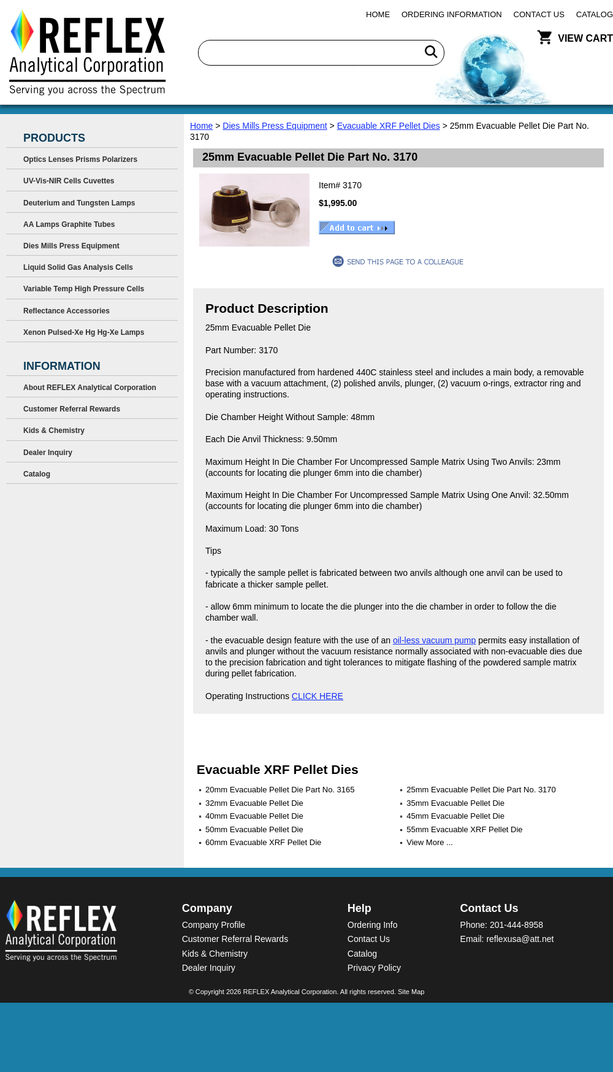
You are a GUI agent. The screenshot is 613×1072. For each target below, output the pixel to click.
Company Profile (214, 925)
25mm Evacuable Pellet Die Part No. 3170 (481, 789)
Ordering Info (373, 925)
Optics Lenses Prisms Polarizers (80, 159)
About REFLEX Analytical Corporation (89, 387)
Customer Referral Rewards (71, 409)
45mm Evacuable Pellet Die (455, 816)
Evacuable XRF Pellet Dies (388, 126)
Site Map (411, 991)
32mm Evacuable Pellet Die (254, 803)
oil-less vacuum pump (434, 640)
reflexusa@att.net (520, 939)
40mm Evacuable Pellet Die (254, 816)
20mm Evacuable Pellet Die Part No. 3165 (280, 789)
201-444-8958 (516, 925)
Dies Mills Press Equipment (275, 126)
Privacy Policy (374, 968)
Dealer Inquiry (47, 452)
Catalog (594, 14)
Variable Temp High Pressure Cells (83, 289)
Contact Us (539, 14)
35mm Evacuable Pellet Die (455, 803)
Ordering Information (452, 14)
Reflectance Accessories (66, 311)
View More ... (429, 842)
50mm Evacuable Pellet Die (254, 829)
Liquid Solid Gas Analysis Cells (78, 267)
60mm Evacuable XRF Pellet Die (263, 842)
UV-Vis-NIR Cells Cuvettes (69, 181)
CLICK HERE (317, 696)
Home (378, 14)
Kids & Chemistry (54, 430)
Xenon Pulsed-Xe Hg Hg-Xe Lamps (83, 332)
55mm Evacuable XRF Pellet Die (464, 829)
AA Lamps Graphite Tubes (69, 224)
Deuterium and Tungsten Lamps (79, 203)
